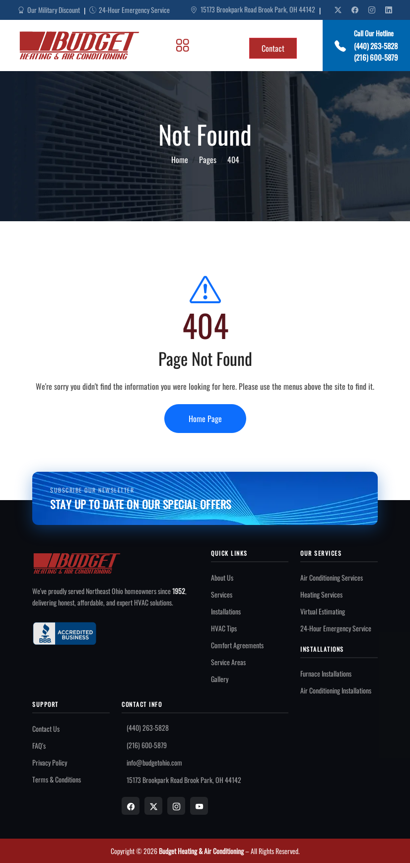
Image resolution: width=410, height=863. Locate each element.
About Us (222, 577)
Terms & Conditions (56, 779)
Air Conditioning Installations (335, 690)
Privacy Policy (49, 762)
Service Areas (228, 662)
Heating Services (321, 594)
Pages (207, 160)
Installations (226, 611)
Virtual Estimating (322, 611)
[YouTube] (199, 806)
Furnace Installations (325, 673)
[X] (153, 806)
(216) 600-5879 (376, 57)
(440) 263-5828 (376, 45)
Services (221, 594)
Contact (273, 48)
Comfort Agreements (237, 645)
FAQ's (39, 745)
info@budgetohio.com (154, 762)
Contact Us (46, 728)
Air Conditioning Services (331, 577)
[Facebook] (130, 806)
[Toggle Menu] (183, 45)
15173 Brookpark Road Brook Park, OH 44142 (252, 9)
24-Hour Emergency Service (335, 628)
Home (179, 160)
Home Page (205, 419)
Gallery (219, 679)
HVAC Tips (224, 628)
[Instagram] (176, 806)
